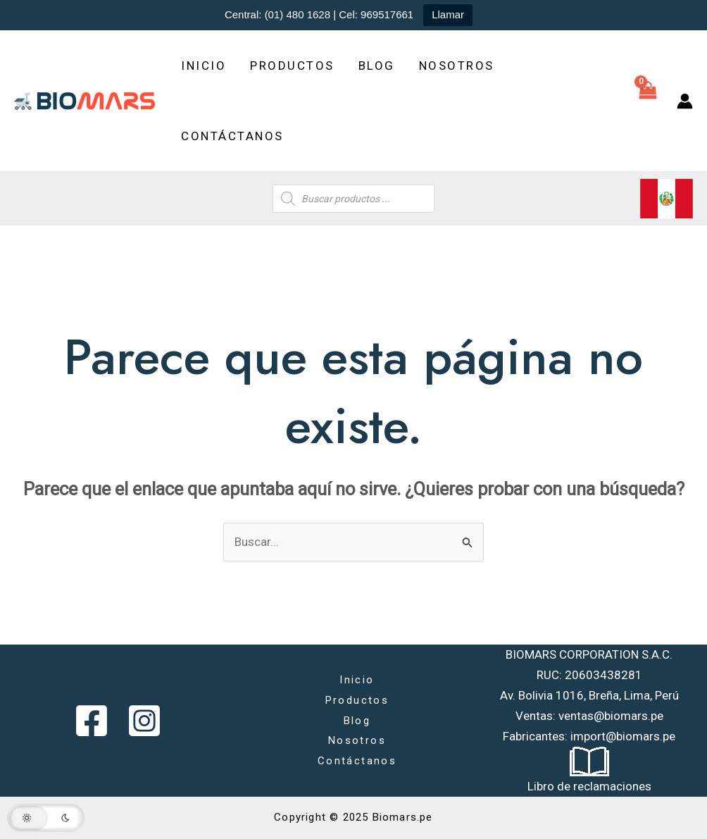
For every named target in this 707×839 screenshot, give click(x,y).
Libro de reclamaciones (589, 786)
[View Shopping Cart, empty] (648, 100)
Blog (376, 65)
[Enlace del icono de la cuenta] (685, 101)
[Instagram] (144, 720)
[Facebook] (91, 720)
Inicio (203, 65)
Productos (292, 65)
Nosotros (456, 65)
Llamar (448, 14)
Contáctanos (232, 136)
